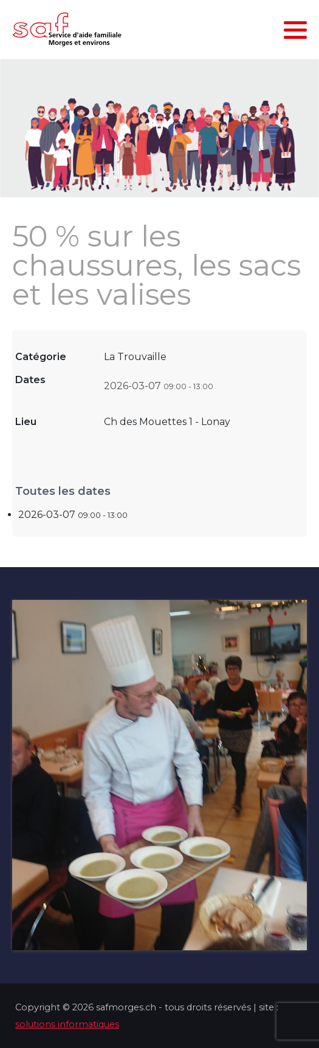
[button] (295, 30)
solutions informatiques (67, 1024)
